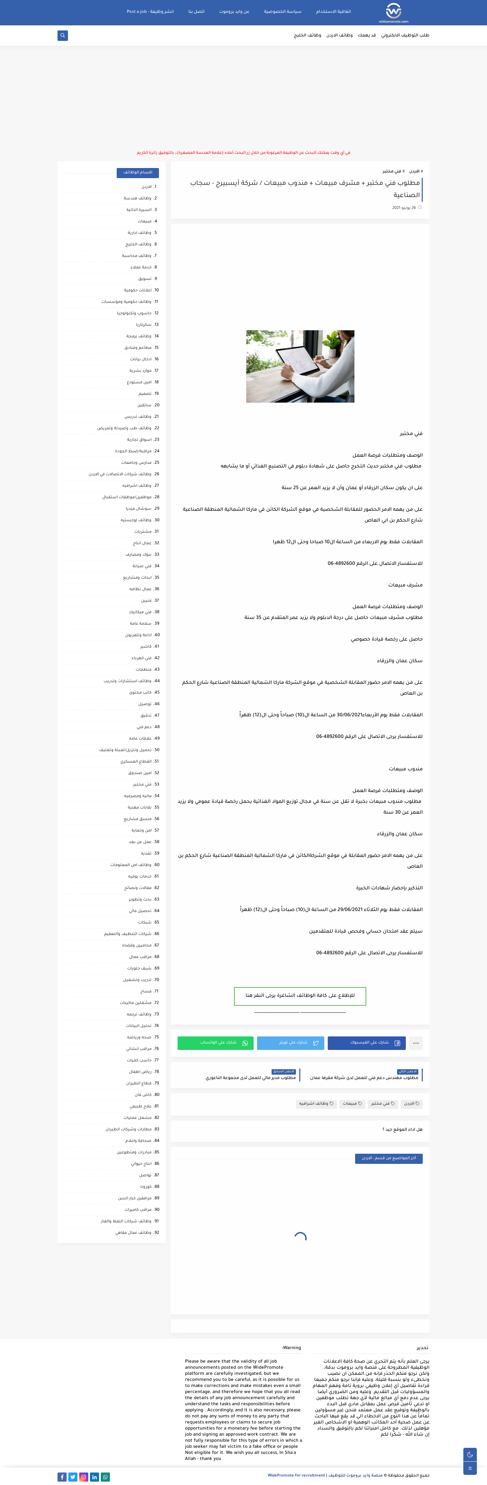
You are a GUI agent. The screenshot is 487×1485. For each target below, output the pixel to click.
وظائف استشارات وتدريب (127, 681)
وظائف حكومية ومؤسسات (126, 302)
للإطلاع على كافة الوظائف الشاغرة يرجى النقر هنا (300, 996)
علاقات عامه (140, 739)
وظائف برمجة (139, 337)
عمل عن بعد (140, 842)
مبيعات (352, 1104)
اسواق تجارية (139, 440)
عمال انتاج (142, 544)
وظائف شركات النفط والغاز (126, 1222)
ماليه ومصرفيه (138, 796)
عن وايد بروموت (234, 12)
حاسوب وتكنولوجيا (134, 314)
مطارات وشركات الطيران (129, 1130)
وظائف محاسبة (137, 256)
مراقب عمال (140, 957)
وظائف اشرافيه (316, 1104)
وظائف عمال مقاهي (133, 1233)
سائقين (144, 406)
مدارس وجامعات (136, 463)
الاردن (414, 172)
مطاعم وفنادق (138, 348)
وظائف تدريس (138, 417)
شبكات (145, 923)
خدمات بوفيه (140, 877)
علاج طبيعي (141, 1107)
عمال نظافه (141, 590)
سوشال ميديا (139, 509)
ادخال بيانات (141, 360)
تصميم (145, 394)
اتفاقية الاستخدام (333, 12)
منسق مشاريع (138, 819)
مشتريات (143, 532)
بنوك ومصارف (138, 555)
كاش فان (143, 1095)
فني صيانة (142, 567)
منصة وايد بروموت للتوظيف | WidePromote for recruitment (325, 1476)
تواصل (145, 1176)
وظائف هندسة (138, 199)
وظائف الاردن (339, 35)
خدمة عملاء (141, 268)
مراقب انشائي (139, 1049)
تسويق (145, 279)
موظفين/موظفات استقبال (127, 498)
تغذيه (146, 854)
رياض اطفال (140, 1072)
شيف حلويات (139, 969)
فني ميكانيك (140, 612)
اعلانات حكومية (138, 291)
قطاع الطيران (139, 1084)
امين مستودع (139, 383)
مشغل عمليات (137, 1118)
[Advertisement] (243, 98)
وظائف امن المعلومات (131, 865)
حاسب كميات (139, 1061)
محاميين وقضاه (137, 946)
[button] (367, 1043)
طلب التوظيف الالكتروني (405, 35)
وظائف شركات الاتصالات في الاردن (120, 475)
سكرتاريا (144, 325)
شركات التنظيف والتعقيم (128, 934)
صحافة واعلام (138, 1141)
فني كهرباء (142, 658)
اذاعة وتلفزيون (138, 635)
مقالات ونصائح (138, 888)
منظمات (144, 670)
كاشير (146, 647)
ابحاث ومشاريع (137, 578)
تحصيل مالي (140, 911)
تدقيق (146, 716)
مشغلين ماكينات (136, 1003)
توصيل (145, 704)
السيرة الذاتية (139, 210)
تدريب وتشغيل (137, 980)
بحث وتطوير (140, 900)
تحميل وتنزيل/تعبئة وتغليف (125, 750)
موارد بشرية (141, 371)
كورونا (146, 1187)
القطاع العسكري (136, 762)
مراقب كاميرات (138, 1210)
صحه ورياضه (139, 1038)
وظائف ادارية (140, 233)
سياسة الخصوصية (283, 12)
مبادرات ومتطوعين (134, 1153)
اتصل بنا (196, 12)
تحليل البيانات (139, 1026)
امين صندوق (140, 773)
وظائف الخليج (307, 35)
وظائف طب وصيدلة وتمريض (124, 429)
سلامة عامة (141, 624)
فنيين (146, 601)
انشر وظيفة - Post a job (150, 12)
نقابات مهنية (140, 808)
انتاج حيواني (141, 1164)
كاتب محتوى (140, 693)
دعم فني (144, 727)
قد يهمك (367, 35)
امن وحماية (142, 831)
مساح (146, 992)
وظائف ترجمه (139, 1015)
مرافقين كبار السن (135, 1199)
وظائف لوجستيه (136, 521)
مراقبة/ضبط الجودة (133, 452)
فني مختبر (392, 172)
